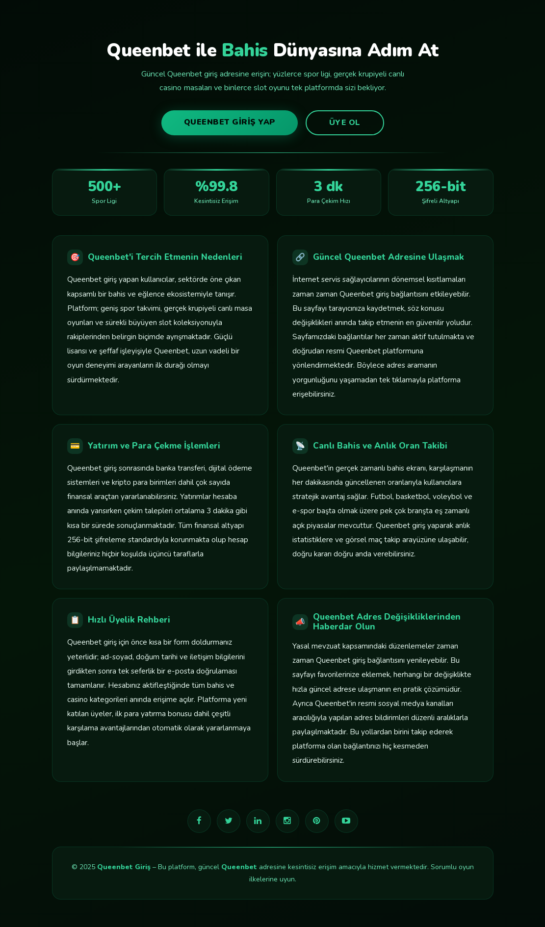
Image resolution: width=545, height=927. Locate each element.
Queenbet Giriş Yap (229, 122)
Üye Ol (345, 122)
